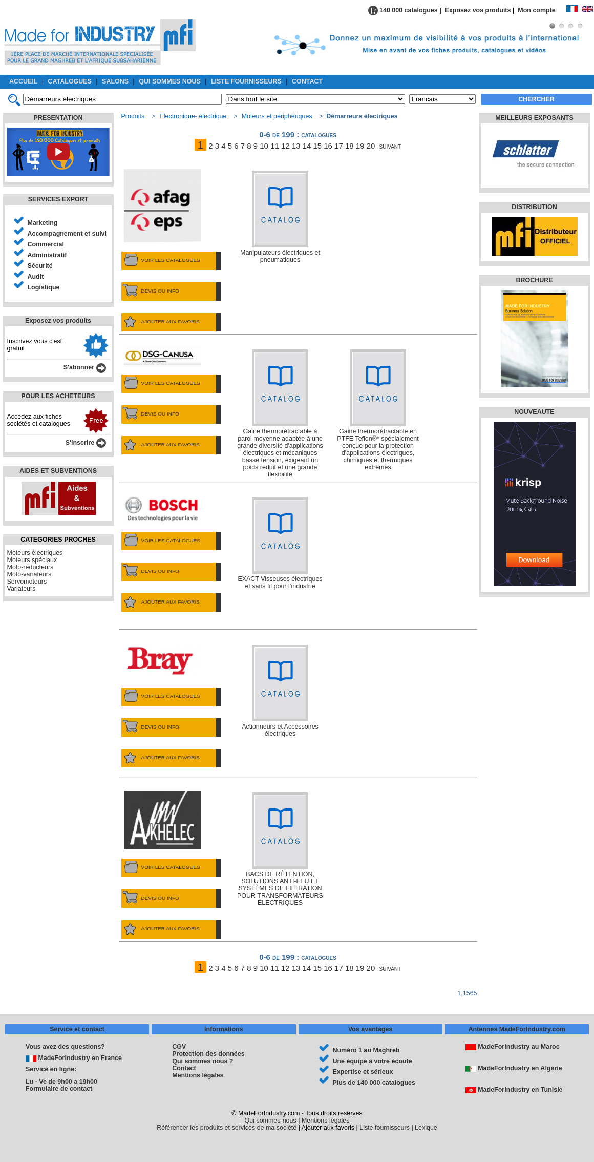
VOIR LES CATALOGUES (160, 260)
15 (317, 145)
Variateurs (21, 588)
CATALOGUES (70, 81)
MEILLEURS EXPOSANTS (534, 117)
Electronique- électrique (192, 116)
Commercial (46, 244)
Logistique (44, 287)
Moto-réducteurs (30, 567)
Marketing (43, 222)
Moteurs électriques (35, 552)
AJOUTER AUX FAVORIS (160, 321)
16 (328, 145)
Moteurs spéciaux (32, 560)
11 (274, 145)
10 (264, 145)
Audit (36, 276)
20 (371, 145)
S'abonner (84, 367)
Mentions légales (197, 1075)
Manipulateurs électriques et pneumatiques (280, 217)
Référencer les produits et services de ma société (226, 1127)
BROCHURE (534, 280)
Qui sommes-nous (270, 1120)
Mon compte (542, 10)
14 (307, 145)
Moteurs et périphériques (277, 116)
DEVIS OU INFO (150, 291)
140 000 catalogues (403, 10)
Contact (184, 1068)
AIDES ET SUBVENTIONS (58, 470)
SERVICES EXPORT (58, 199)
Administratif (47, 255)
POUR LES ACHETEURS (58, 396)
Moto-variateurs (29, 574)
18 (349, 145)
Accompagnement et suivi (67, 233)
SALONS (115, 81)
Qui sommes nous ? (202, 1061)
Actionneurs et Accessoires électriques (280, 691)
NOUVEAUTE (534, 412)
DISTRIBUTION (534, 207)
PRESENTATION (58, 117)
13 (296, 145)
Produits (133, 116)
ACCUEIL (23, 81)
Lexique (426, 1127)
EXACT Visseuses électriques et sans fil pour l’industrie (280, 543)
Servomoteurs (27, 581)
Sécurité (40, 265)
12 (285, 145)
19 (360, 145)
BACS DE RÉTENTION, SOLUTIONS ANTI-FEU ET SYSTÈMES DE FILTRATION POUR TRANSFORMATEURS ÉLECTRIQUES (280, 849)
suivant (390, 145)
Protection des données (208, 1053)
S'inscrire (86, 442)
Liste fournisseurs (384, 1127)
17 (338, 145)
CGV (179, 1046)
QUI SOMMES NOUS (170, 81)
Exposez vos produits (478, 10)
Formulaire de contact (59, 1088)
